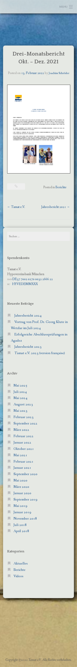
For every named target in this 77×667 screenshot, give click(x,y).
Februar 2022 (23, 436)
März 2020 (21, 487)
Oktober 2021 (24, 449)
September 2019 (25, 499)
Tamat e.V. (16, 207)
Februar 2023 (23, 417)
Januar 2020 (22, 493)
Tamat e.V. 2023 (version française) (39, 353)
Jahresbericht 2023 (27, 346)
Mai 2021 (20, 455)
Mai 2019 (20, 506)
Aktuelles (21, 563)
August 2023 (23, 404)
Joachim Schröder (59, 73)
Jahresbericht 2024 (27, 315)
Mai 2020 (20, 480)
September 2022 (25, 423)
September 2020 (25, 474)
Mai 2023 (20, 410)
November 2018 (25, 518)
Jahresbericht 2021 (55, 207)
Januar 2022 (22, 442)
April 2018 (21, 531)
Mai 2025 (20, 385)
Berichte (61, 187)
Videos (18, 576)
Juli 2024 (20, 392)
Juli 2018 (20, 525)
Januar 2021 (22, 467)
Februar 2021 (23, 461)
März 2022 (21, 430)
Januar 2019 (22, 512)
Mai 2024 (20, 398)
